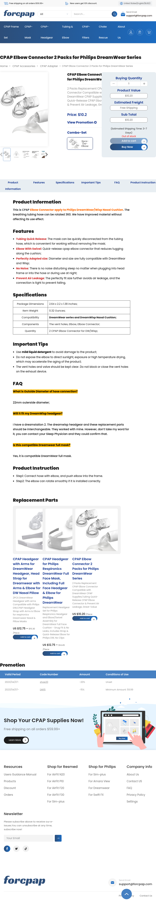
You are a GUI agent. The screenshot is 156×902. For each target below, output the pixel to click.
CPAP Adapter (49, 66)
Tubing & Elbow (67, 32)
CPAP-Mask (29, 32)
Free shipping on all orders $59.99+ (23, 3)
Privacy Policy (136, 795)
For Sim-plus (55, 801)
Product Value (128, 90)
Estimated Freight (128, 102)
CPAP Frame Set (11, 32)
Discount (10, 788)
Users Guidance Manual (20, 774)
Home (4, 66)
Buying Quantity (129, 78)
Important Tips (91, 182)
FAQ (117, 182)
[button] (1, 154)
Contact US (134, 781)
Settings (132, 801)
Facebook (7, 848)
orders (140, 32)
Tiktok (26, 848)
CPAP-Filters (86, 32)
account (131, 32)
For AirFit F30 (55, 795)
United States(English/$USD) (135, 3)
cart (149, 32)
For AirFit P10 (55, 781)
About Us (121, 32)
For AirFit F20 (55, 788)
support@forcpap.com (139, 15)
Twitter (16, 848)
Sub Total (128, 114)
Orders (8, 795)
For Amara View (99, 781)
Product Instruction (143, 182)
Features (39, 182)
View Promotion (82, 122)
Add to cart (129, 141)
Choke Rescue (103, 32)
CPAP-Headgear (47, 32)
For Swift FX (96, 795)
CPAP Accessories (24, 66)
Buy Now (127, 147)
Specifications (65, 182)
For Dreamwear (99, 788)
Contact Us (146, 895)
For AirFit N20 (56, 774)
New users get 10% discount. (81, 3)
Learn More (15, 740)
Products (10, 781)
